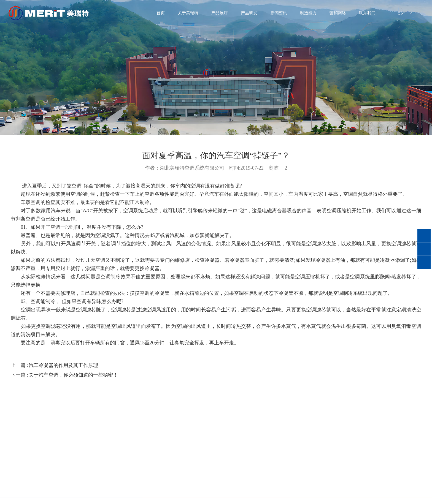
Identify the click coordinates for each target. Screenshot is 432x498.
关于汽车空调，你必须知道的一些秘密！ (73, 375)
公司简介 (17, 487)
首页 (160, 13)
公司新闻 (129, 487)
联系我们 (367, 13)
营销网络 (338, 13)
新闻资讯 (279, 13)
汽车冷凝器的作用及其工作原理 (63, 365)
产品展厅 (219, 13)
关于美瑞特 (188, 13)
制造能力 (308, 13)
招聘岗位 (241, 487)
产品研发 (249, 13)
